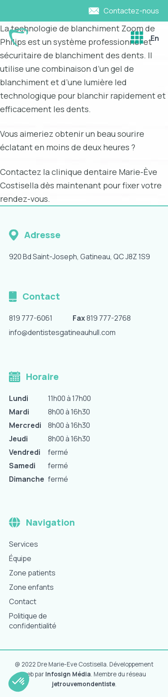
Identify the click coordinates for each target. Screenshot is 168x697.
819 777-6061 (30, 318)
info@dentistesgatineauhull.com (62, 332)
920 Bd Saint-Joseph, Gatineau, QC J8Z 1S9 (79, 256)
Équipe (20, 558)
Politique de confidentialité (32, 621)
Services (23, 544)
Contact (22, 601)
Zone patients (32, 573)
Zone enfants (31, 587)
